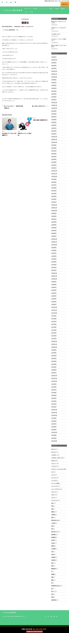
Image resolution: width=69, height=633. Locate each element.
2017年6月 (53, 324)
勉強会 (52, 511)
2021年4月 (53, 193)
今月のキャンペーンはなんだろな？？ (58, 28)
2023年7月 (53, 116)
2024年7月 (53, 82)
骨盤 (52, 597)
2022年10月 (54, 142)
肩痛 (52, 577)
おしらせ (53, 452)
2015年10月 (54, 381)
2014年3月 (53, 426)
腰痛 (52, 580)
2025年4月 (53, 65)
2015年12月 (54, 375)
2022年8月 (53, 148)
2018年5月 (53, 293)
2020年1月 (53, 236)
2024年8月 (53, 79)
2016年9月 (53, 350)
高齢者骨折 (54, 600)
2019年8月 (53, 250)
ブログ (26, 12)
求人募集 (56, 8)
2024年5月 (53, 88)
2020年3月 (53, 230)
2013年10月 (54, 432)
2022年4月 (53, 159)
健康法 (25, 22)
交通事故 (62, 8)
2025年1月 (53, 68)
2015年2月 (53, 404)
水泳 (52, 551)
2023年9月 (53, 111)
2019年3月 (53, 264)
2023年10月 (54, 108)
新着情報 (53, 534)
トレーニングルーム (56, 489)
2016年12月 (54, 341)
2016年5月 (53, 361)
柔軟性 (52, 546)
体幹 (52, 506)
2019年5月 (53, 259)
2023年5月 (53, 122)
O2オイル (53, 449)
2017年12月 (54, 307)
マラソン (53, 497)
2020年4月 (53, 227)
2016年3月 (53, 367)
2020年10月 (54, 210)
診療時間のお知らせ (56, 585)
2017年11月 (54, 310)
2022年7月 (53, 150)
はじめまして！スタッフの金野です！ (58, 39)
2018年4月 (53, 295)
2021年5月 (53, 190)
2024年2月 (53, 96)
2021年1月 (53, 202)
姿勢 (52, 517)
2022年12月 (54, 136)
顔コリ (52, 591)
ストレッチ (54, 477)
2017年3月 (53, 332)
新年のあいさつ (55, 531)
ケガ (52, 472)
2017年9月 (53, 315)
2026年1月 (53, 57)
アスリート (54, 463)
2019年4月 (53, 261)
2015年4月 (53, 398)
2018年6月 (53, 290)
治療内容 (53, 560)
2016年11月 (54, 344)
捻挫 (52, 526)
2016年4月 (53, 364)
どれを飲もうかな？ (56, 34)
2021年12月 (54, 170)
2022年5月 (53, 156)
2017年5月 (53, 327)
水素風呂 (53, 557)
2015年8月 (53, 387)
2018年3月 (53, 298)
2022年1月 (53, 168)
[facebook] (2, 2)
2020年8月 (53, 216)
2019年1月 (53, 270)
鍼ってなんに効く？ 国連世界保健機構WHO (13, 107)
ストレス (53, 474)
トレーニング (54, 486)
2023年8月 (53, 113)
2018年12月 (54, 273)
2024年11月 (54, 74)
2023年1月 (53, 133)
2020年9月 (53, 213)
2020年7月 (53, 219)
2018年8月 (53, 284)
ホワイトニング (43, 8)
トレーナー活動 (55, 483)
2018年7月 (53, 287)
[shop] (15, 2)
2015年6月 (53, 392)
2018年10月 (54, 278)
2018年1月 (53, 304)
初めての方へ (28, 8)
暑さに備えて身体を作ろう (39, 106)
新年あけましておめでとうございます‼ (58, 22)
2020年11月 (54, 207)
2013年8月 (53, 438)
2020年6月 (53, 222)
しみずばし (54, 455)
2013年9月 (53, 435)
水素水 (52, 554)
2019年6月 (53, 256)
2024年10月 (54, 77)
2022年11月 (54, 139)
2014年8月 (53, 421)
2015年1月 (53, 406)
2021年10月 (54, 176)
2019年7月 (53, 253)
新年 (52, 528)
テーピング (54, 480)
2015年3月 (53, 401)
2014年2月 (53, 429)
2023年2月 (53, 131)
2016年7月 (53, 355)
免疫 (52, 509)
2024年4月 (53, 91)
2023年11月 (54, 105)
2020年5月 (53, 224)
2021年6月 (53, 187)
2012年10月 (54, 441)
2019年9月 (53, 247)
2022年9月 (53, 145)
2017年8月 (53, 318)
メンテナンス (54, 500)
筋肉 (52, 563)
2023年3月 (53, 128)
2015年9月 (53, 384)
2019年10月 (54, 244)
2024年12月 (54, 71)
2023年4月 (53, 125)
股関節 (52, 574)
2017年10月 (54, 313)
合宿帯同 (53, 514)
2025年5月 (53, 62)
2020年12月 (54, 204)
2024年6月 (53, 85)
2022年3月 (53, 162)
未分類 (52, 540)
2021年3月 (53, 196)
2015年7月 (53, 389)
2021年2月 (53, 199)
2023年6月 (53, 119)
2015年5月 (53, 395)
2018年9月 (53, 281)
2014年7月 (53, 423)
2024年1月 (53, 99)
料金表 (51, 8)
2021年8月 (53, 182)
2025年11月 (54, 59)
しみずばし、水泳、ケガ (57, 457)
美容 (52, 565)
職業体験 (53, 568)
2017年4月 (53, 330)
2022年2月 (53, 165)
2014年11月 (54, 412)
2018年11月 (54, 276)
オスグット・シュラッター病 (58, 469)
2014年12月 (54, 409)
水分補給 (53, 548)
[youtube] (11, 2)
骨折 (52, 594)
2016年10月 (54, 347)
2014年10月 (54, 415)
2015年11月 (54, 378)
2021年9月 (53, 179)
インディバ (54, 466)
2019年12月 (54, 239)
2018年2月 (53, 301)
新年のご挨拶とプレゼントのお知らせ (58, 46)
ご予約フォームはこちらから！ (34, 631)
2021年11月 (54, 173)
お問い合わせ (64, 4)
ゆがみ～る (54, 460)
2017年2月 (53, 335)
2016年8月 (53, 352)
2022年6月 (53, 153)
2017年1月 (53, 338)
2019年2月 (53, 267)
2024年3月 (53, 94)
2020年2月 (53, 233)
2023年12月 (54, 102)
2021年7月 (53, 185)
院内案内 (35, 8)
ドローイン (54, 491)
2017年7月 (53, 321)
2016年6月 (53, 358)
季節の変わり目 (55, 520)
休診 (52, 503)
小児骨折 (53, 523)
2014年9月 (53, 418)
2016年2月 (53, 369)
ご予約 (31, 12)
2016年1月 (53, 372)
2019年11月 (54, 241)
